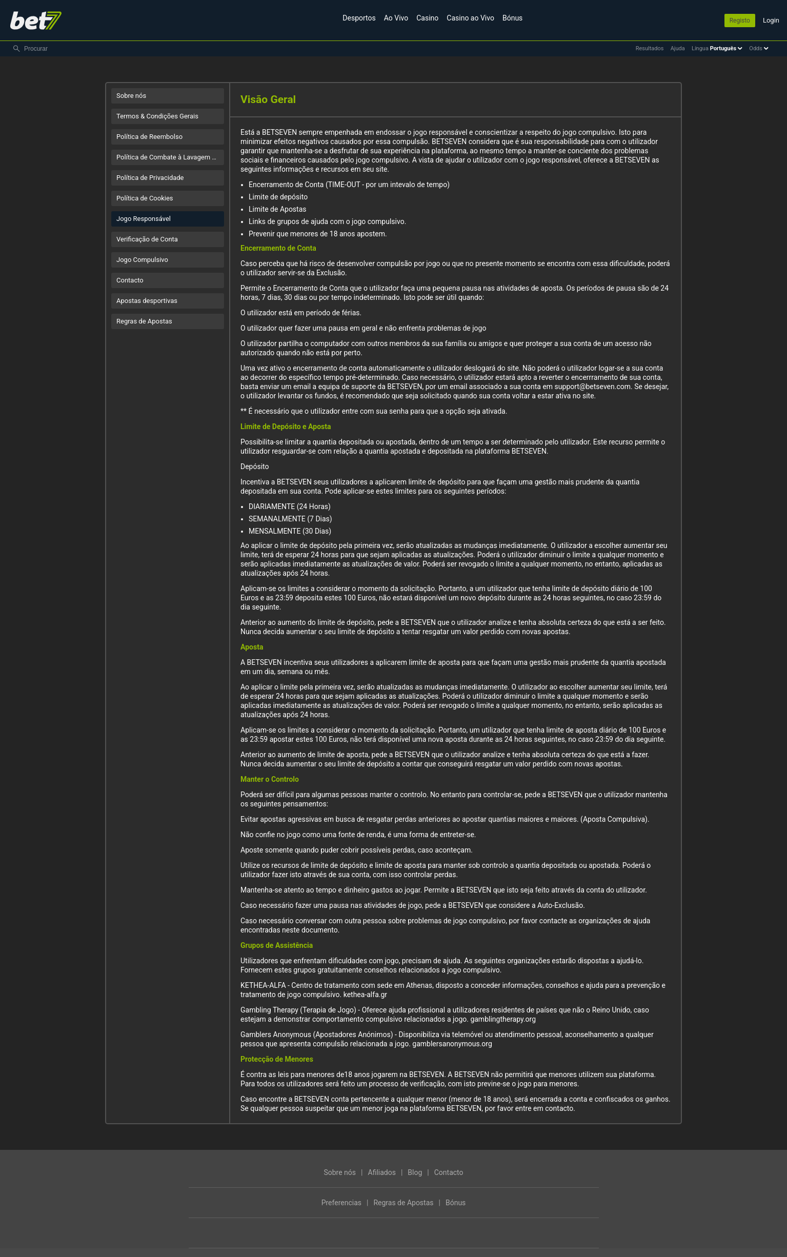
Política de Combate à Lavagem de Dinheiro (170, 157)
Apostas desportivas (146, 301)
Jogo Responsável (143, 218)
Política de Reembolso (149, 136)
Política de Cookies (144, 198)
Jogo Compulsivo (142, 259)
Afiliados (382, 1172)
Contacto (130, 280)
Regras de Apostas (144, 321)
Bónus (512, 18)
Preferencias (341, 1203)
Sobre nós (131, 95)
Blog (415, 1172)
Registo (740, 20)
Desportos (358, 18)
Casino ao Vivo (470, 18)
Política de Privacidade (150, 177)
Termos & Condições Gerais (157, 116)
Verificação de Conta (147, 239)
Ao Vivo (396, 18)
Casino (427, 18)
